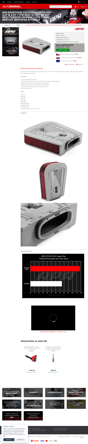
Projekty (9, 2)
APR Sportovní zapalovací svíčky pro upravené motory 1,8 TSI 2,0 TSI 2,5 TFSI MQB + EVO (53, 348)
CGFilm (59, 331)
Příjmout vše (8, 439)
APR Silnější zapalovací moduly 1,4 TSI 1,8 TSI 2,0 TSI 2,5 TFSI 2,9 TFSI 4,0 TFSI (31, 348)
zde (4, 436)
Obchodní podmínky (19, 2)
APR (62, 33)
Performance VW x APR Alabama (47, 331)
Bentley (18, 25)
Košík (83, 6)
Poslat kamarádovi (70, 64)
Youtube (28, 2)
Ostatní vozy (7, 25)
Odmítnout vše (21, 439)
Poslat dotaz (79, 64)
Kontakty (34, 2)
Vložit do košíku (63, 50)
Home (3, 2)
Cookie (82, 437)
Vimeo (64, 331)
